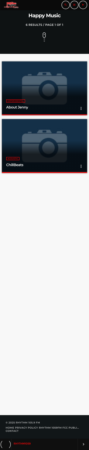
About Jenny (17, 107)
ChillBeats (14, 165)
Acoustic (13, 158)
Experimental (16, 101)
